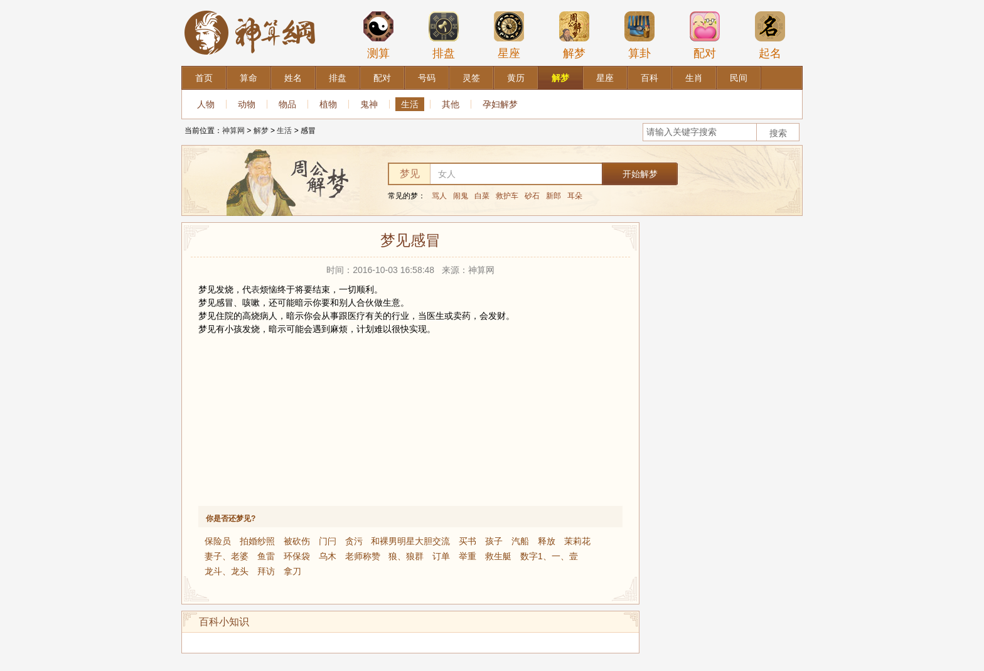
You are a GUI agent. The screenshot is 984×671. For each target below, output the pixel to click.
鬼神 (369, 104)
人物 (206, 104)
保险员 (218, 541)
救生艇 (498, 556)
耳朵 (574, 195)
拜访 (266, 571)
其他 (450, 104)
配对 (704, 35)
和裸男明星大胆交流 (410, 541)
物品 (287, 104)
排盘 (443, 35)
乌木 (327, 556)
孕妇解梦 (500, 104)
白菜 (481, 195)
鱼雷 (266, 556)
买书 (467, 541)
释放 (546, 541)
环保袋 (297, 556)
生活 (410, 104)
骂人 (439, 195)
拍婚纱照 (257, 541)
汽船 (520, 541)
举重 (467, 556)
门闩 (327, 541)
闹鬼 (460, 195)
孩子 (494, 541)
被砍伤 (297, 541)
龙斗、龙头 (227, 571)
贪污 (354, 541)
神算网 (233, 130)
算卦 (639, 35)
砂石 (532, 195)
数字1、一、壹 (549, 556)
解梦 (574, 35)
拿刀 (292, 571)
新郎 (553, 195)
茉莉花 (577, 541)
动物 (246, 104)
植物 (328, 104)
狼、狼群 (406, 556)
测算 (378, 35)
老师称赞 (362, 556)
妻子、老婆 (227, 556)
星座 (509, 35)
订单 (441, 556)
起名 (770, 35)
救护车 (507, 195)
